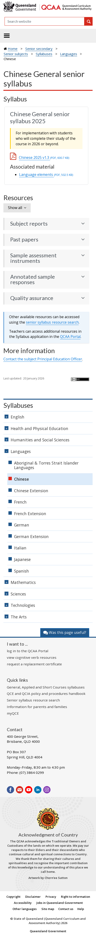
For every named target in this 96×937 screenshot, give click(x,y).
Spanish (21, 571)
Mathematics (23, 582)
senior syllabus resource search (52, 322)
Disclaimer (33, 897)
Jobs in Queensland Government (59, 903)
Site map (47, 909)
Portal (70, 336)
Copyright (13, 897)
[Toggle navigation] (7, 35)
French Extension (30, 513)
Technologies (23, 605)
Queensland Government (48, 931)
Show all (15, 207)
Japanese (22, 559)
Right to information (75, 897)
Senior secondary (39, 48)
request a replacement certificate (34, 664)
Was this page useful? (64, 632)
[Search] (44, 21)
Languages (68, 54)
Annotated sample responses (32, 279)
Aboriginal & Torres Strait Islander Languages (46, 465)
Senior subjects (16, 54)
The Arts (19, 617)
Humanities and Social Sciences (40, 440)
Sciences (18, 594)
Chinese (21, 479)
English (17, 417)
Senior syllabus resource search (33, 700)
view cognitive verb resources (31, 657)
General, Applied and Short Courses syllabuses (46, 687)
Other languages (25, 909)
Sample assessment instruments (33, 258)
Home (13, 48)
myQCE (13, 713)
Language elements (46, 174)
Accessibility (23, 903)
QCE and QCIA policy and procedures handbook (46, 693)
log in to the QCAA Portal (27, 651)
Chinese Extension (31, 490)
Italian (20, 548)
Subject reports (29, 223)
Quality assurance (31, 298)
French (20, 502)
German (21, 525)
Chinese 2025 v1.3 (44, 157)
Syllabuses (44, 54)
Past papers (24, 239)
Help (80, 909)
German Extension (31, 536)
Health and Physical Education (39, 428)
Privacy (50, 897)
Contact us (65, 909)
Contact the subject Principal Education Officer (42, 359)
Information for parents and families (37, 706)
